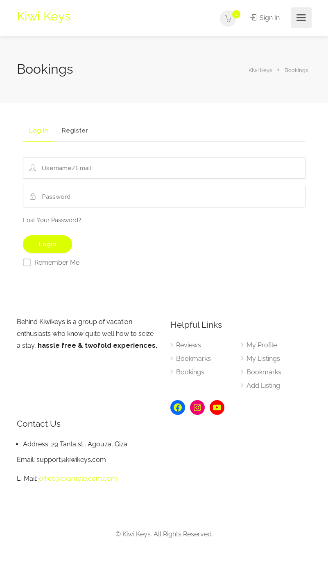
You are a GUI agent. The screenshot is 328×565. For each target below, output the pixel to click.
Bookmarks (193, 358)
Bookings (190, 372)
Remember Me (56, 262)
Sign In (265, 18)
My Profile (262, 345)
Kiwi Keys (43, 16)
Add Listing (263, 385)
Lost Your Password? (52, 220)
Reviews (188, 345)
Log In (38, 131)
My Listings (263, 358)
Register (75, 131)
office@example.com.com (78, 478)
